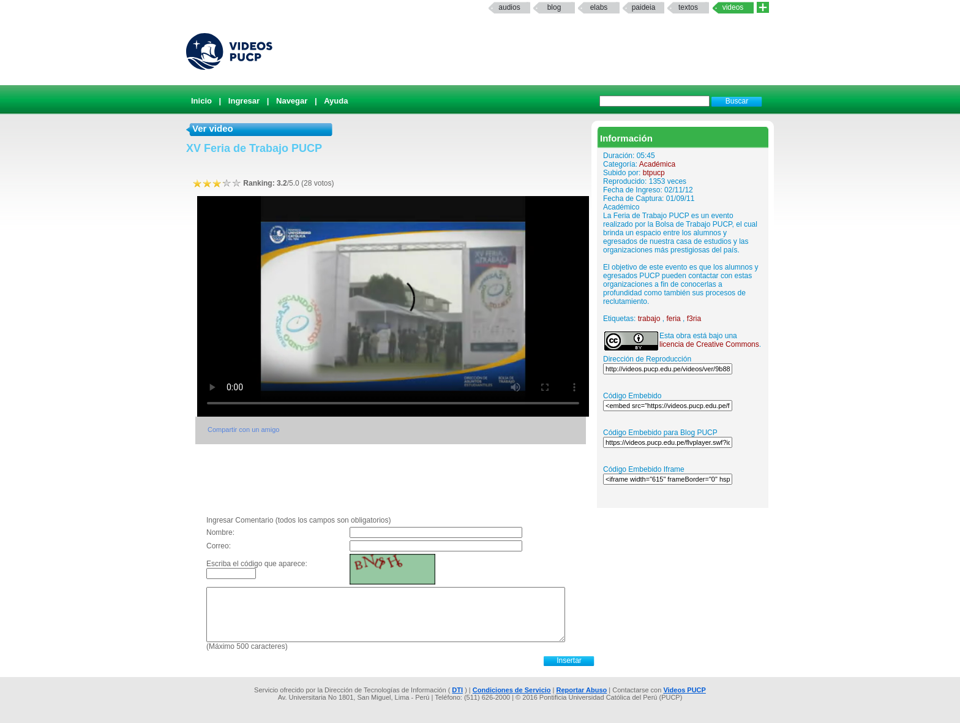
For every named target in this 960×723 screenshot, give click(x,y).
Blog (554, 7)
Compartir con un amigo (243, 429)
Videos (733, 7)
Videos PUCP (684, 690)
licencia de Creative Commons (709, 344)
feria (673, 318)
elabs (599, 7)
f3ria (694, 318)
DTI (457, 690)
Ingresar (244, 100)
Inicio (201, 100)
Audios (509, 7)
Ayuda (336, 100)
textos (688, 7)
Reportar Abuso (582, 690)
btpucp (654, 172)
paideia (644, 7)
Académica (657, 164)
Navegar (291, 100)
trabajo (649, 318)
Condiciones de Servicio (512, 690)
